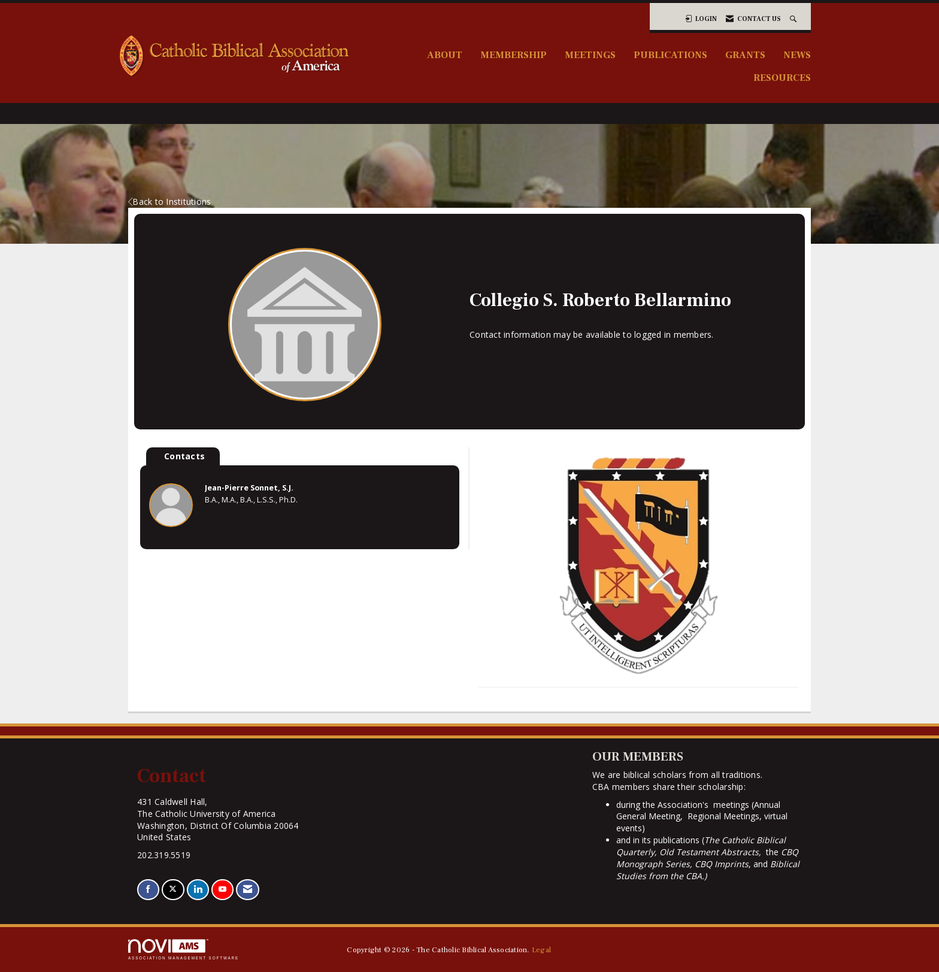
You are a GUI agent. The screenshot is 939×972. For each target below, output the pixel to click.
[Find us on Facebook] (148, 889)
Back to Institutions (169, 201)
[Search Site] (794, 18)
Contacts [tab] (184, 456)
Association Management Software (183, 949)
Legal (541, 950)
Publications (670, 55)
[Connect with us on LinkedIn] (198, 889)
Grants (745, 55)
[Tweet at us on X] (173, 889)
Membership (513, 55)
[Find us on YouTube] (222, 889)
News (797, 55)
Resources (782, 77)
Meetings (590, 55)
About (444, 55)
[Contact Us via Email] (247, 889)
